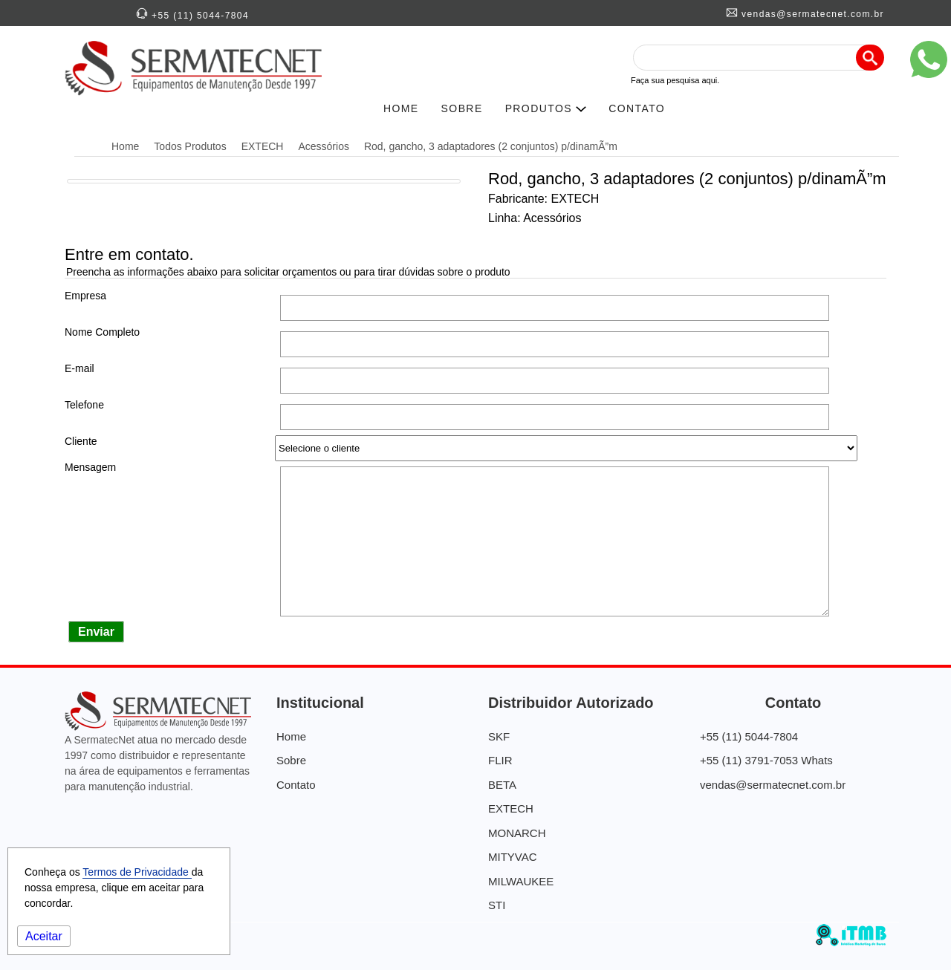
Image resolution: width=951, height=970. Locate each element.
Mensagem (90, 467)
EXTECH (510, 808)
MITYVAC (512, 856)
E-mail (79, 368)
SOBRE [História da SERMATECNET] (462, 108)
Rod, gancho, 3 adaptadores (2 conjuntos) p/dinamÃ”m (490, 146)
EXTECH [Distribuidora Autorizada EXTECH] (262, 146)
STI (496, 905)
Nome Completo (102, 332)
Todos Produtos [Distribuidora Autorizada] (190, 146)
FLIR (500, 760)
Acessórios (323, 146)
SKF (499, 736)
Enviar (96, 631)
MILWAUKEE (521, 881)
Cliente (81, 441)
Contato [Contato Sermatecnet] (296, 784)
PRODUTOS (546, 108)
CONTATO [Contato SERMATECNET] (636, 108)
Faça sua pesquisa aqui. (675, 80)
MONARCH (517, 833)
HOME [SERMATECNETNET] (401, 108)
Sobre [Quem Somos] (291, 760)
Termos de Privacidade (136, 872)
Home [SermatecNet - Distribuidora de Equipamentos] (125, 146)
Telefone (84, 405)
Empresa (85, 296)
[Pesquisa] (870, 58)
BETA (502, 784)
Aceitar (43, 936)
